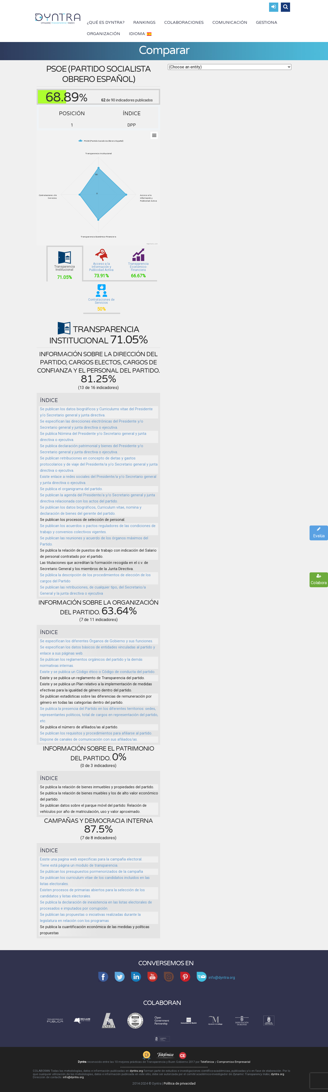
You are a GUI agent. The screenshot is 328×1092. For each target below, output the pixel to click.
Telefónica (207, 1062)
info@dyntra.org (73, 1077)
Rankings (144, 22)
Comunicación (229, 22)
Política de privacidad (180, 1083)
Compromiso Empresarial (233, 1062)
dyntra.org (136, 1071)
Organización (103, 33)
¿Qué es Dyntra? (106, 22)
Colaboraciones (184, 22)
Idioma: (140, 33)
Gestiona (266, 22)
